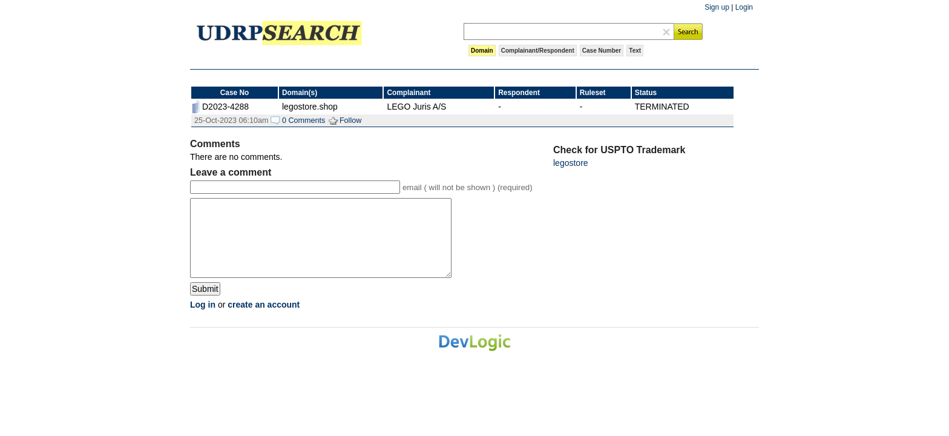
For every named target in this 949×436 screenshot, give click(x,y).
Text (635, 50)
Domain (482, 50)
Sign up (716, 7)
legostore (570, 163)
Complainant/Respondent (537, 50)
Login (744, 7)
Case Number (601, 50)
